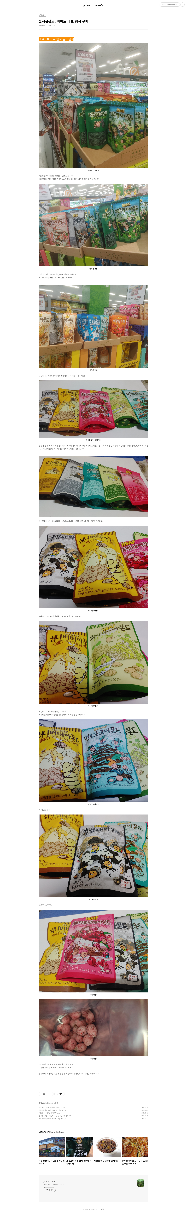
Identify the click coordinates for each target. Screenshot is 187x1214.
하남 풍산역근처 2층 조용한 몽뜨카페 (50, 1107)
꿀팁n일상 (42, 1103)
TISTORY (94, 1209)
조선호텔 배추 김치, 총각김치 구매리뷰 (51, 1110)
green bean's (93, 5)
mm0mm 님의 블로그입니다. (54, 1184)
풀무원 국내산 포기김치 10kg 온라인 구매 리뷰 (53, 1116)
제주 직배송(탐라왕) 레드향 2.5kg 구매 (51, 1118)
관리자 (102, 1209)
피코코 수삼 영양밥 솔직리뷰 (48, 1113)
